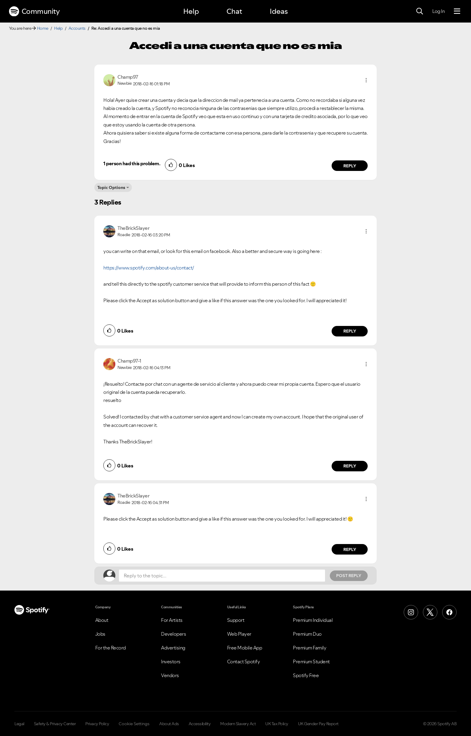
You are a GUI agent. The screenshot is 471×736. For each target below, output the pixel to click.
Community (34, 11)
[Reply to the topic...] (222, 576)
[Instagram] (411, 612)
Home (42, 28)
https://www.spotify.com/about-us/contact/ (148, 267)
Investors (171, 661)
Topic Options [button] (111, 187)
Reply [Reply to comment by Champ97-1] (349, 466)
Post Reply (348, 576)
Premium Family (309, 647)
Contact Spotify (243, 661)
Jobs (100, 634)
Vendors (170, 675)
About (101, 620)
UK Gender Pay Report (318, 723)
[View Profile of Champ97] (127, 77)
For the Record (110, 647)
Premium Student (311, 661)
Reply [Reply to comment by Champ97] (349, 166)
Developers (173, 634)
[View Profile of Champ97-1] (129, 360)
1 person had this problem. (131, 163)
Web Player (239, 634)
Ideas (279, 11)
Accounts (77, 28)
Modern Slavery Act (238, 723)
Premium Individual (313, 620)
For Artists (172, 620)
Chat (234, 11)
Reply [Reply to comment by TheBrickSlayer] (349, 331)
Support (236, 620)
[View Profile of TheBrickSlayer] (133, 228)
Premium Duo (307, 634)
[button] (366, 80)
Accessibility (200, 723)
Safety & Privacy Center (55, 723)
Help (191, 11)
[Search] (420, 11)
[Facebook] (449, 612)
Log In (438, 11)
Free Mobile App (244, 647)
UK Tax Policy (276, 723)
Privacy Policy (97, 723)
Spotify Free (306, 675)
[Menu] (457, 11)
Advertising (173, 647)
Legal (19, 723)
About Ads (169, 723)
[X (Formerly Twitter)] (430, 612)
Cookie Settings (134, 723)
